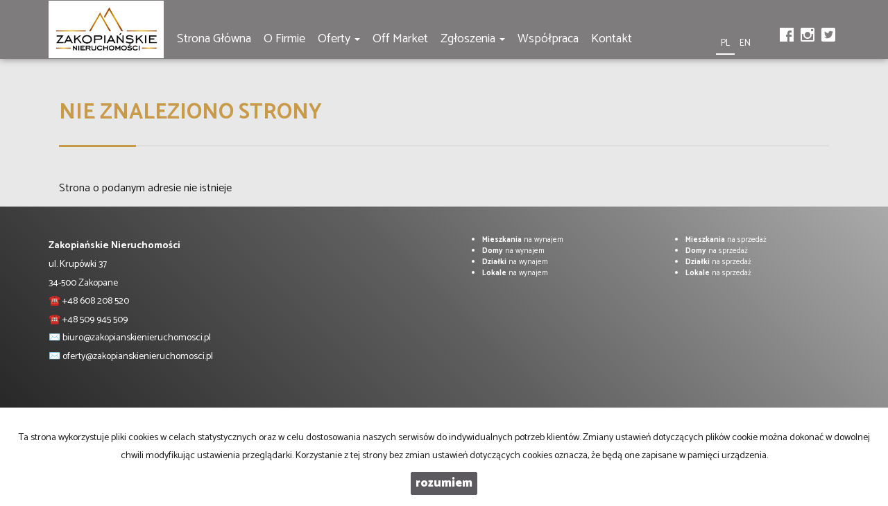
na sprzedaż (726, 240)
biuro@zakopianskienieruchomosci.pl (136, 338)
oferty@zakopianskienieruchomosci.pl (137, 357)
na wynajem (522, 240)
